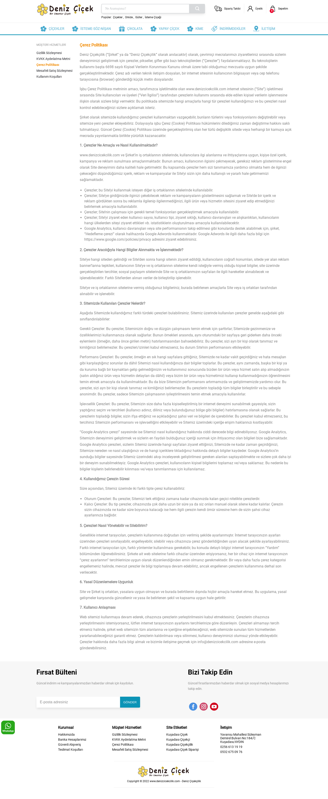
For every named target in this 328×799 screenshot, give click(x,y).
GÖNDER (130, 702)
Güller (138, 17)
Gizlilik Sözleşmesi (49, 53)
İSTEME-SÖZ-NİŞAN (95, 29)
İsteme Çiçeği (153, 17)
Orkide (129, 17)
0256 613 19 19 (231, 747)
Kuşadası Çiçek (177, 734)
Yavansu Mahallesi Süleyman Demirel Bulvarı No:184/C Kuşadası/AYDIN (240, 738)
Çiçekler (118, 17)
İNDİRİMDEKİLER (232, 29)
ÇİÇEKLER (56, 29)
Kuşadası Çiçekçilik (179, 744)
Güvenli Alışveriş (69, 744)
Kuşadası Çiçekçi (178, 739)
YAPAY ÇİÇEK (169, 29)
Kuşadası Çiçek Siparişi (182, 749)
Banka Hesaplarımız (72, 739)
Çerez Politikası (47, 65)
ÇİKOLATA (135, 29)
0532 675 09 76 (231, 752)
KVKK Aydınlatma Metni (53, 59)
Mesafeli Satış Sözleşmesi (54, 70)
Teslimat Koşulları (70, 749)
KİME (199, 29)
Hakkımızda (66, 734)
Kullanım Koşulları (49, 76)
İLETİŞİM (268, 29)
